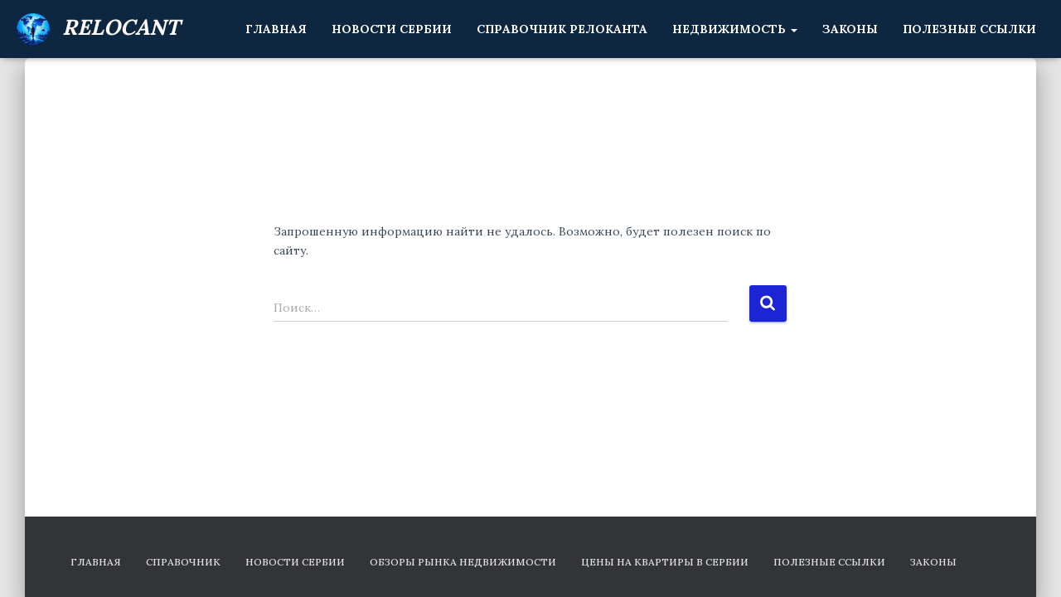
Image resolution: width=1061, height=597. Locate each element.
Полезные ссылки (969, 29)
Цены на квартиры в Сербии (665, 562)
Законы (850, 29)
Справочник (183, 562)
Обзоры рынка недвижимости (463, 562)
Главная (276, 29)
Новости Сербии (392, 29)
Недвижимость (734, 29)
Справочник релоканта (562, 29)
